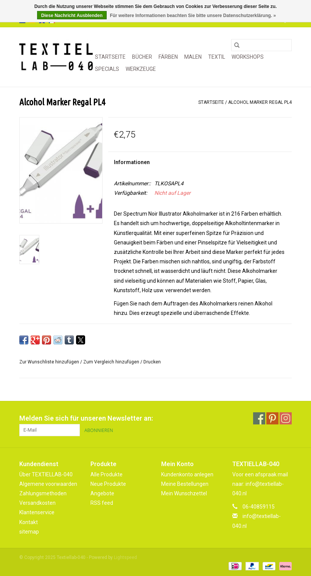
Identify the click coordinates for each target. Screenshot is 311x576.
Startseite (110, 57)
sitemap (29, 532)
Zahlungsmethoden (43, 493)
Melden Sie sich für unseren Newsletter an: (86, 418)
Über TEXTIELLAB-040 (46, 474)
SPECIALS (107, 69)
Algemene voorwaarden (48, 484)
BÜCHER (142, 57)
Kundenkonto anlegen (187, 474)
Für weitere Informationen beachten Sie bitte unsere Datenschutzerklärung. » (193, 15)
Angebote (102, 493)
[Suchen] (261, 45)
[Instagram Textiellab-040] (286, 418)
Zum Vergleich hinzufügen (111, 362)
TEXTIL (216, 57)
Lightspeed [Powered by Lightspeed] (125, 557)
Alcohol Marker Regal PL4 (260, 102)
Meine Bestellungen (184, 484)
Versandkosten (37, 503)
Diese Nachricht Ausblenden (72, 15)
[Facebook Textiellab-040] (259, 418)
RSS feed (101, 503)
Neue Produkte (108, 484)
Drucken (152, 362)
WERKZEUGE (141, 69)
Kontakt (28, 522)
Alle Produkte (106, 474)
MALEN (193, 57)
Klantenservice (36, 512)
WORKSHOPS (248, 57)
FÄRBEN (168, 57)
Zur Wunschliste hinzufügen (49, 362)
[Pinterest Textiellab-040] (272, 418)
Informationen (132, 162)
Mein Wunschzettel (184, 493)
